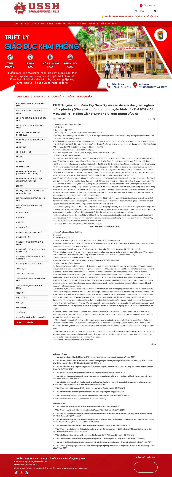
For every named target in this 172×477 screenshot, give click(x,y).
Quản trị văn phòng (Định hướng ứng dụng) (30, 258)
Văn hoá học (21, 298)
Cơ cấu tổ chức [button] (37, 24)
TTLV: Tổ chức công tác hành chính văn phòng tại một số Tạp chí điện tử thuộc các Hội (84, 410)
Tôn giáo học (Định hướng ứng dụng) (29, 287)
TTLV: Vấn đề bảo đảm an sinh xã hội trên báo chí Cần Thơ (75, 399)
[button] (146, 5)
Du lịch (19, 157)
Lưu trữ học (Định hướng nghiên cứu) (30, 199)
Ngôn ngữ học (22, 213)
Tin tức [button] (50, 24)
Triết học (20, 293)
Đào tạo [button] (71, 24)
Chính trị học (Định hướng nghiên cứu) (31, 119)
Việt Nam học (22, 308)
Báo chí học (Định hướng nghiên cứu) (30, 105)
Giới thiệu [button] (24, 24)
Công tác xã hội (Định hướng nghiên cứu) (28, 134)
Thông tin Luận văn (24, 322)
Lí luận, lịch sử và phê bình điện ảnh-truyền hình (30, 192)
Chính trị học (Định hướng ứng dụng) (29, 126)
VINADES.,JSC (83, 468)
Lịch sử (19, 186)
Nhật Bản (20, 222)
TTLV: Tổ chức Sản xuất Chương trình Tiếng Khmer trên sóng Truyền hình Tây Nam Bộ (84, 388)
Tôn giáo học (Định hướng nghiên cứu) (31, 279)
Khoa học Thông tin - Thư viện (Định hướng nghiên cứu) (29, 172)
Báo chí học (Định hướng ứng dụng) (29, 112)
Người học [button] (81, 24)
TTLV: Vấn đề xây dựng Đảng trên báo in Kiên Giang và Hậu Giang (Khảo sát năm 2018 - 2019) (87, 425)
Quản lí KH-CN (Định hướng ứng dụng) (29, 243)
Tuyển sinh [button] (60, 24)
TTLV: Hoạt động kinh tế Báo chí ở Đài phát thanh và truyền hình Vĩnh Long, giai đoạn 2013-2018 (88, 395)
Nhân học (20, 217)
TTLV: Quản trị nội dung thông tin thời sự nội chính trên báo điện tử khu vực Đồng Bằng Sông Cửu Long (90, 357)
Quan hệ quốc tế (23, 227)
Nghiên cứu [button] (94, 24)
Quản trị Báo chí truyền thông (29, 264)
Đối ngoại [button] (105, 24)
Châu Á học (21, 147)
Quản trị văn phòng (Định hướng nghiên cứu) (30, 250)
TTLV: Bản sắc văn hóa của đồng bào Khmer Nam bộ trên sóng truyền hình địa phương (84, 372)
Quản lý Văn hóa (23, 237)
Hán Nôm (20, 162)
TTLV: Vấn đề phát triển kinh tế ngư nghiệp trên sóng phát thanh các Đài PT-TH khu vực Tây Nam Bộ (89, 435)
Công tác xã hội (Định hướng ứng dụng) (30, 141)
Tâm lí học (20, 269)
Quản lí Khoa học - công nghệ (29, 232)
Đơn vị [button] (115, 24)
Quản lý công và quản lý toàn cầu (31, 317)
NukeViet (67, 468)
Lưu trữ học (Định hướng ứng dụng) (29, 206)
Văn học (19, 303)
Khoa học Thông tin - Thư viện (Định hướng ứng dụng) (29, 180)
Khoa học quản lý (24, 166)
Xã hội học (20, 312)
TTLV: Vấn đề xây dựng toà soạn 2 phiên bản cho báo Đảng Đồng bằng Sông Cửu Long (84, 392)
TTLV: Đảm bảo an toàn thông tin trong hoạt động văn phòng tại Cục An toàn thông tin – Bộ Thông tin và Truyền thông (95, 438)
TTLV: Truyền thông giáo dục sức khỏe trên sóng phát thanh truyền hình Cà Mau (82, 406)
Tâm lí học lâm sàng (25, 273)
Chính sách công (23, 152)
